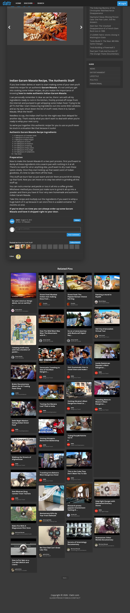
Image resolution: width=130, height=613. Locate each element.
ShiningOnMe (47, 531)
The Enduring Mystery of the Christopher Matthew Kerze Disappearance (102, 21)
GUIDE (53, 609)
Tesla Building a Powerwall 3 (102, 58)
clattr (17, 404)
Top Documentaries (20, 405)
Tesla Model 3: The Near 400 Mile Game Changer (104, 53)
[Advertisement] (45, 71)
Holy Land (102, 346)
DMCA (67, 609)
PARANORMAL (96, 94)
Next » (65, 589)
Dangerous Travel (103, 384)
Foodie (45, 314)
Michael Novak (19, 543)
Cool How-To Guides (21, 581)
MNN (100, 383)
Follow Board (75, 253)
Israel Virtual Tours (104, 348)
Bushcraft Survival (48, 352)
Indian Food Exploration (49, 423)
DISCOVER (29, 3)
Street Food (46, 315)
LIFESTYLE (94, 87)
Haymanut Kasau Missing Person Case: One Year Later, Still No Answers (104, 30)
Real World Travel (48, 457)
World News (102, 312)
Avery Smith (46, 350)
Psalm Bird (18, 320)
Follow (77, 231)
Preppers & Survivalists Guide (23, 545)
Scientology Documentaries (78, 561)
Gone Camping (19, 369)
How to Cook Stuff (25, 253)
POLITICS (94, 91)
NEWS (92, 79)
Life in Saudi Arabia (104, 313)
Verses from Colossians (21, 322)
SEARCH (40, 3)
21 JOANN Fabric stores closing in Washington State (104, 47)
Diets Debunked (75, 527)
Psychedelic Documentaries (106, 556)
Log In (123, 3)
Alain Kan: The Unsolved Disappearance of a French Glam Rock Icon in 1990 (104, 39)
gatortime (46, 565)
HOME (18, 3)
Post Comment (73, 246)
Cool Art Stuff (47, 566)
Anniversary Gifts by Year (50, 532)
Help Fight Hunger (104, 522)
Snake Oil (74, 525)
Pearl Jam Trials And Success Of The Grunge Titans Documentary (104, 63)
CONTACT (75, 609)
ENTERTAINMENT (97, 83)
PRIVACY (60, 609)
